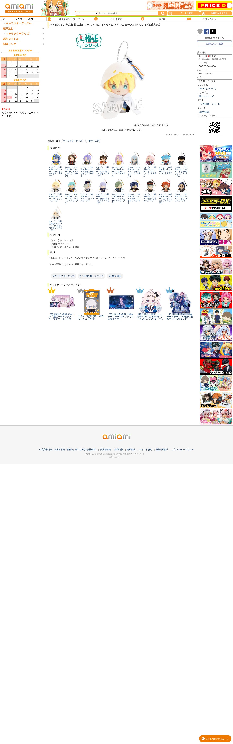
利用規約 (131, 449)
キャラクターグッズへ (19, 23)
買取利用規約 (162, 449)
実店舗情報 (105, 449)
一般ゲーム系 (93, 141)
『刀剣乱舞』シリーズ (209, 104)
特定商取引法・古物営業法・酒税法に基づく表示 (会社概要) (67, 449)
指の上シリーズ (206, 96)
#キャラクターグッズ (63, 276)
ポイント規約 (145, 449)
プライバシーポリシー (183, 449)
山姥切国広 (204, 112)
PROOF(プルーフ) (207, 88)
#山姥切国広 (115, 276)
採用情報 (119, 449)
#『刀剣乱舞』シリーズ (92, 276)
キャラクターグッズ (72, 141)
